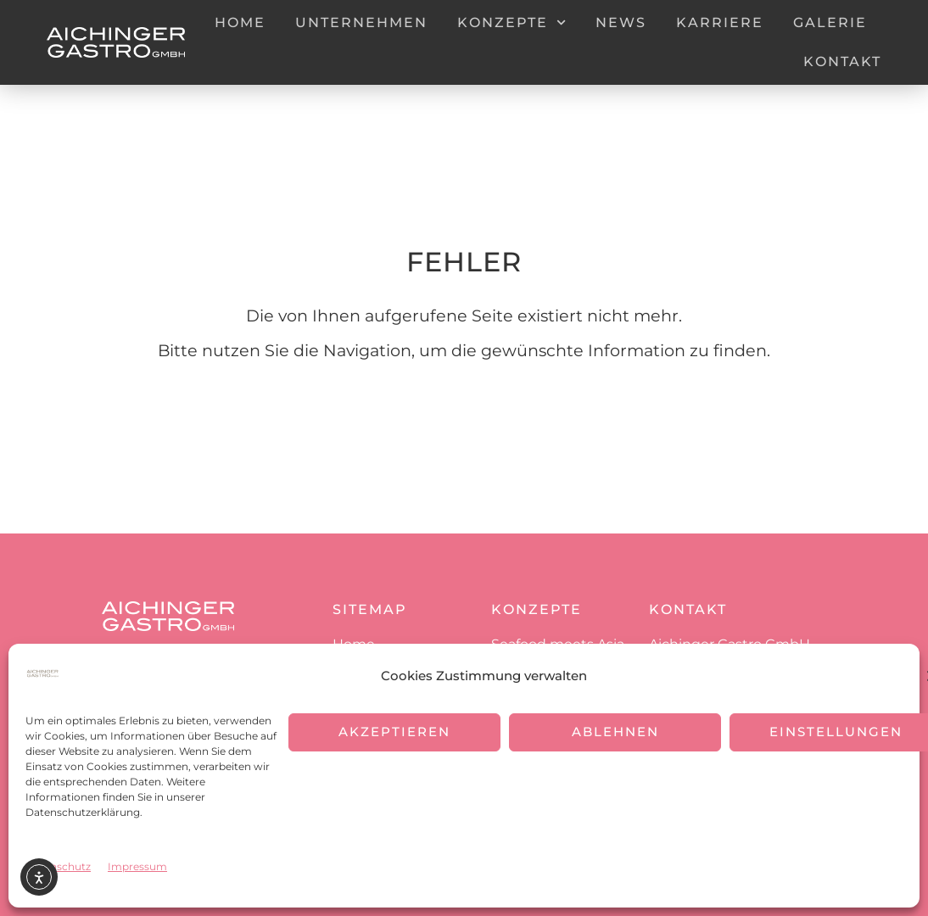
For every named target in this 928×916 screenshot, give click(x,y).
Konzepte (511, 22)
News (620, 22)
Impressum (137, 866)
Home (240, 22)
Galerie (830, 22)
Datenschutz (58, 866)
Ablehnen (615, 731)
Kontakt (842, 61)
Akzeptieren (394, 731)
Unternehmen (361, 22)
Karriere (719, 22)
